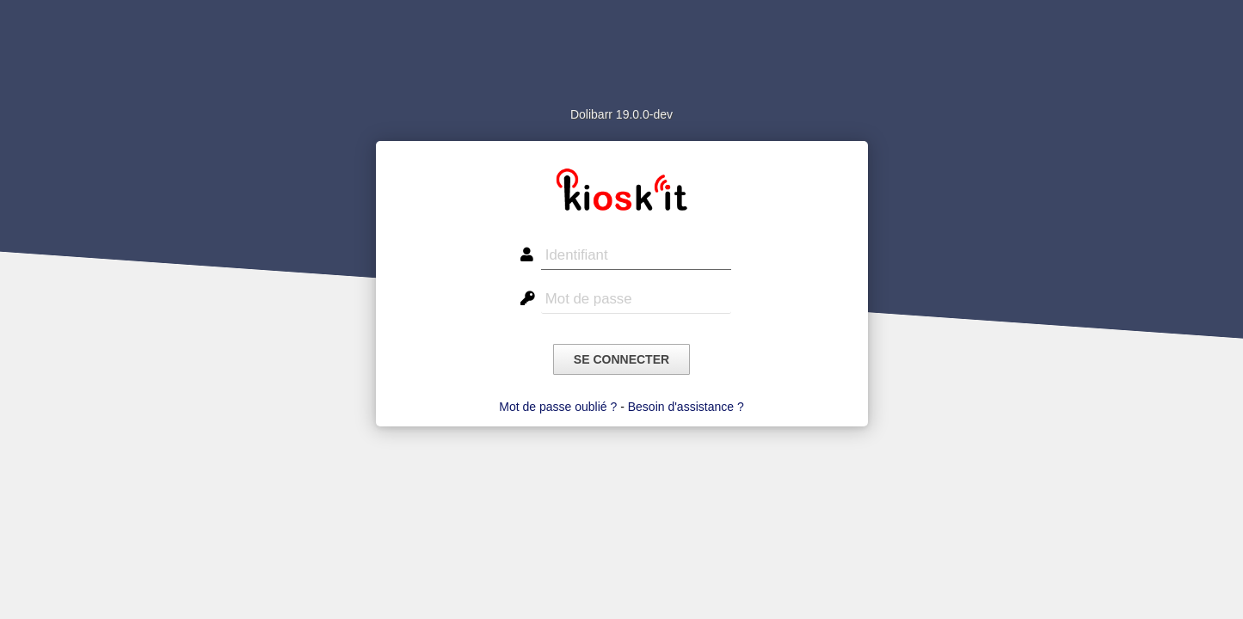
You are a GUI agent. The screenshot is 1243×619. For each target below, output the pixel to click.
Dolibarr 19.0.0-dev (621, 114)
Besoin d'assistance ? (686, 407)
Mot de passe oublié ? (558, 407)
